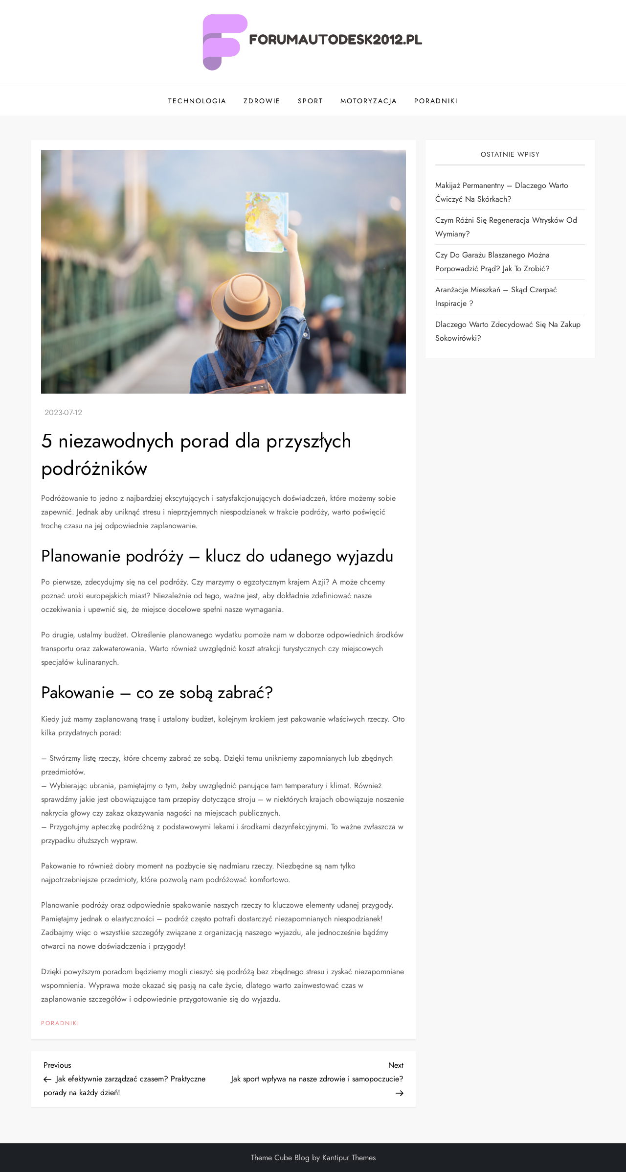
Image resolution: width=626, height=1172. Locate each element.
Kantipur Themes (349, 1157)
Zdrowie (262, 101)
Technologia (197, 101)
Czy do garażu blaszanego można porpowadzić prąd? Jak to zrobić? (492, 261)
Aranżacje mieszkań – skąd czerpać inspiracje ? (496, 296)
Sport (310, 101)
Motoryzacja (368, 101)
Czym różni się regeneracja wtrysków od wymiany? (506, 226)
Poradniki (436, 101)
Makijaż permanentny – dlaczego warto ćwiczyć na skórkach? (501, 192)
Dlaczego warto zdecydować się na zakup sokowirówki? (508, 331)
